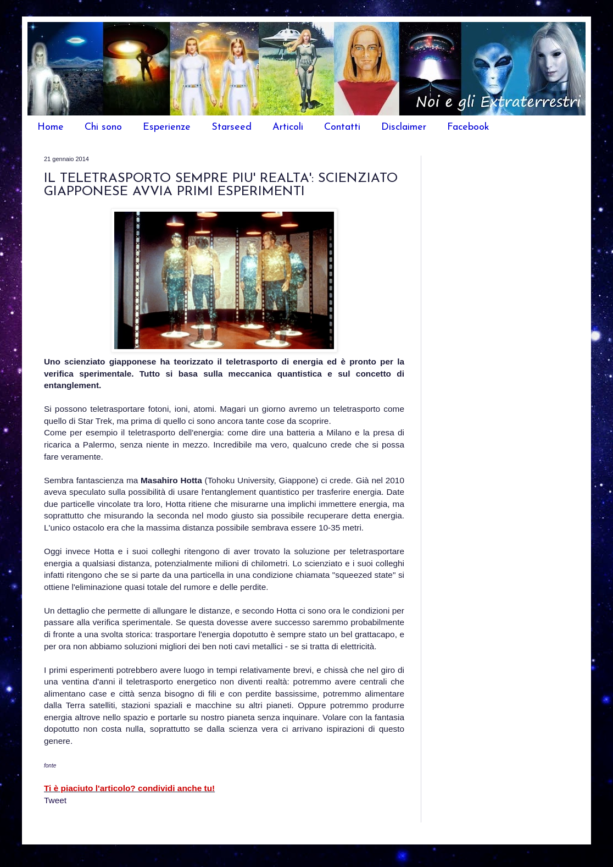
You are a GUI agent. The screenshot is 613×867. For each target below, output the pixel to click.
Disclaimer (403, 127)
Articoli (287, 127)
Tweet (55, 800)
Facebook (468, 127)
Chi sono (103, 127)
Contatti (342, 127)
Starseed (231, 127)
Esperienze (167, 127)
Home (50, 127)
